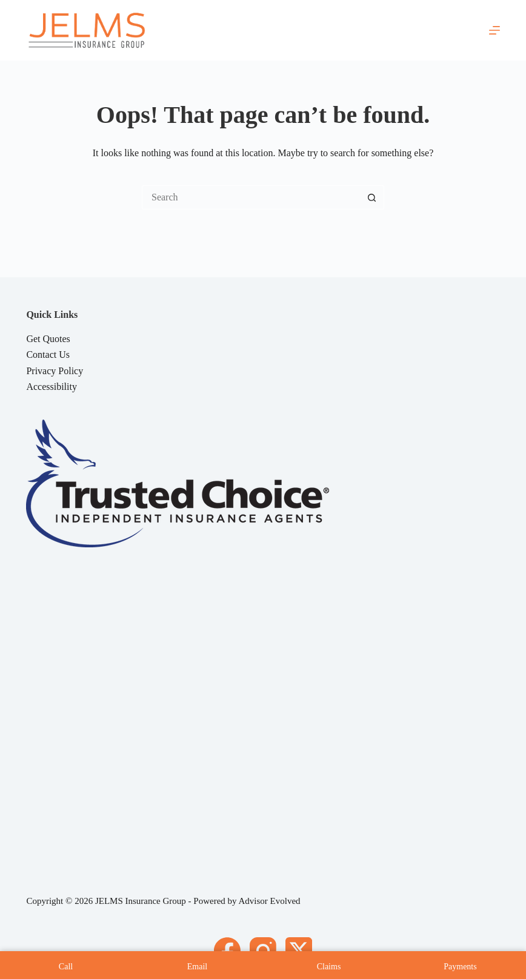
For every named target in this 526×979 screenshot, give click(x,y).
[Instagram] (263, 950)
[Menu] (494, 30)
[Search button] (372, 197)
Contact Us (48, 354)
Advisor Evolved (270, 901)
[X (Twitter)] (298, 950)
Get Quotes (48, 339)
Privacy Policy (54, 371)
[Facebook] (227, 950)
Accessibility (51, 386)
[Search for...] (251, 197)
